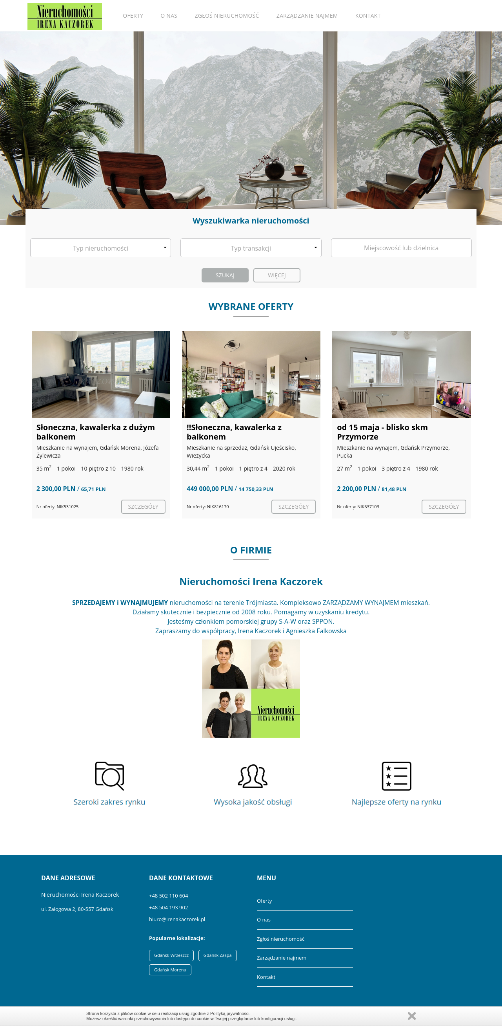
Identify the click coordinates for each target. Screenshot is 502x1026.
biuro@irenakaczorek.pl (177, 919)
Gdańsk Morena (170, 970)
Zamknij (412, 1016)
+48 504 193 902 (168, 907)
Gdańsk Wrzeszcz (171, 955)
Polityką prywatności (229, 1013)
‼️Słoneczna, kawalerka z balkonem (234, 432)
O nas (168, 15)
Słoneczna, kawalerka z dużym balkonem (95, 432)
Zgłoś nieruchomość (227, 15)
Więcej (277, 275)
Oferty (133, 15)
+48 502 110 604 (168, 895)
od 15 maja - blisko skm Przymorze (382, 432)
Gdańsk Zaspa (218, 955)
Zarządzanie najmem (307, 15)
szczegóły (143, 506)
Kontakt (368, 15)
